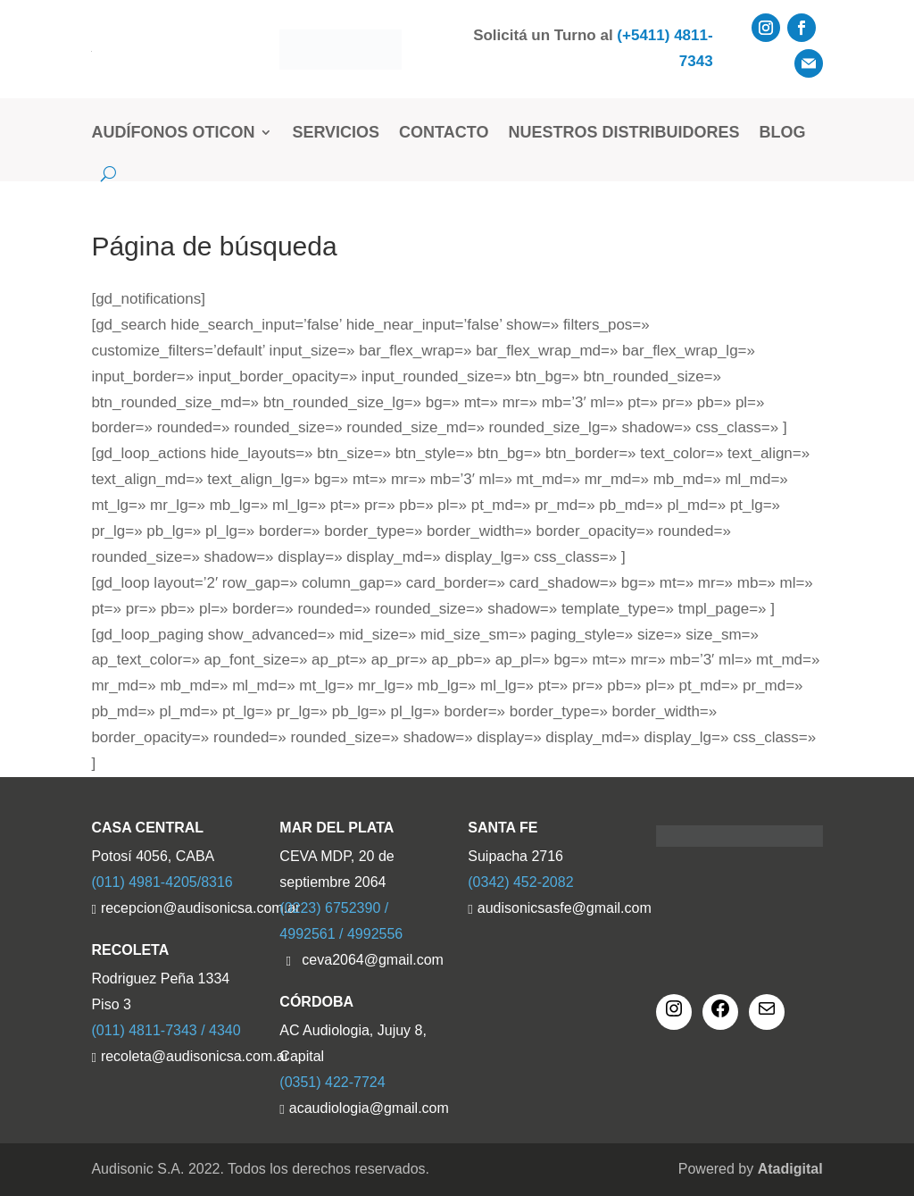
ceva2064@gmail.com (373, 959)
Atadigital (790, 1168)
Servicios (335, 132)
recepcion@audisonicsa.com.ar (179, 908)
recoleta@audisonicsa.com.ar (179, 1056)
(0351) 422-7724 (332, 1082)
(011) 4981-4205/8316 (161, 882)
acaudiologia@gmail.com (367, 1108)
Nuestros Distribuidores (623, 132)
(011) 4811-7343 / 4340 (165, 1030)
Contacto (443, 132)
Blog (782, 132)
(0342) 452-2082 (520, 882)
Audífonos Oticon (172, 132)
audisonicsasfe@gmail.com (556, 908)
